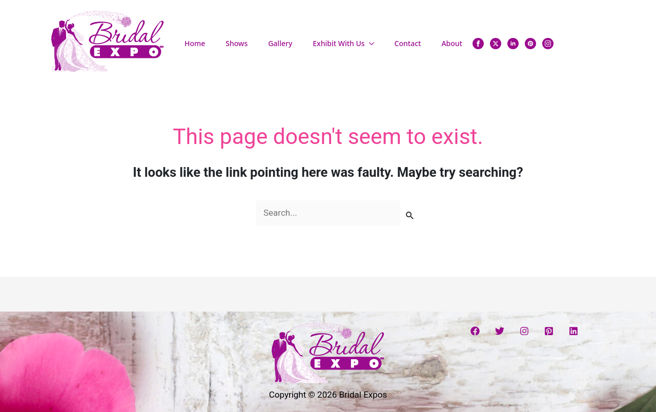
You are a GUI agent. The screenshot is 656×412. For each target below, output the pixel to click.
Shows (236, 43)
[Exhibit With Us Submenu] (374, 43)
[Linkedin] (573, 331)
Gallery (280, 43)
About (451, 43)
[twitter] (495, 43)
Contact (408, 43)
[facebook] (478, 43)
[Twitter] (499, 331)
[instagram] (548, 43)
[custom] (530, 43)
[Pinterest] (549, 331)
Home (194, 43)
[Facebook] (475, 331)
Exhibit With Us (338, 43)
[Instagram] (524, 331)
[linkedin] (513, 43)
